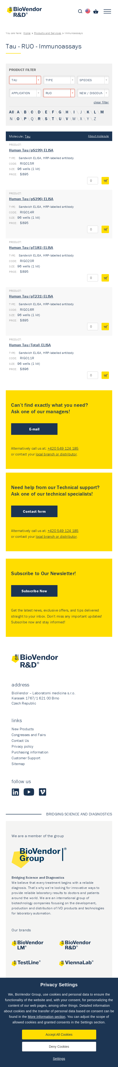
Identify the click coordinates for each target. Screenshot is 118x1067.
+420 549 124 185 (63, 448)
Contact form (34, 511)
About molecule (98, 136)
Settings (59, 1059)
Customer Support (26, 758)
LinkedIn (15, 792)
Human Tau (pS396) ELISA (31, 198)
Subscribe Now (34, 591)
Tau (27, 136)
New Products (23, 729)
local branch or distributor (56, 454)
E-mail (34, 429)
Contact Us (20, 740)
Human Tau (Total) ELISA (30, 345)
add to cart (105, 180)
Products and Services (47, 33)
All (11, 112)
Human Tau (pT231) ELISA (31, 296)
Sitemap (18, 763)
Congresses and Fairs (28, 734)
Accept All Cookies (59, 1034)
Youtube (29, 792)
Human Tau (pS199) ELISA (31, 150)
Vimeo (42, 792)
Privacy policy (22, 746)
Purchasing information (30, 752)
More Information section (46, 1017)
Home (26, 33)
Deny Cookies (59, 1046)
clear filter (101, 102)
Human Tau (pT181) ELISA (31, 247)
